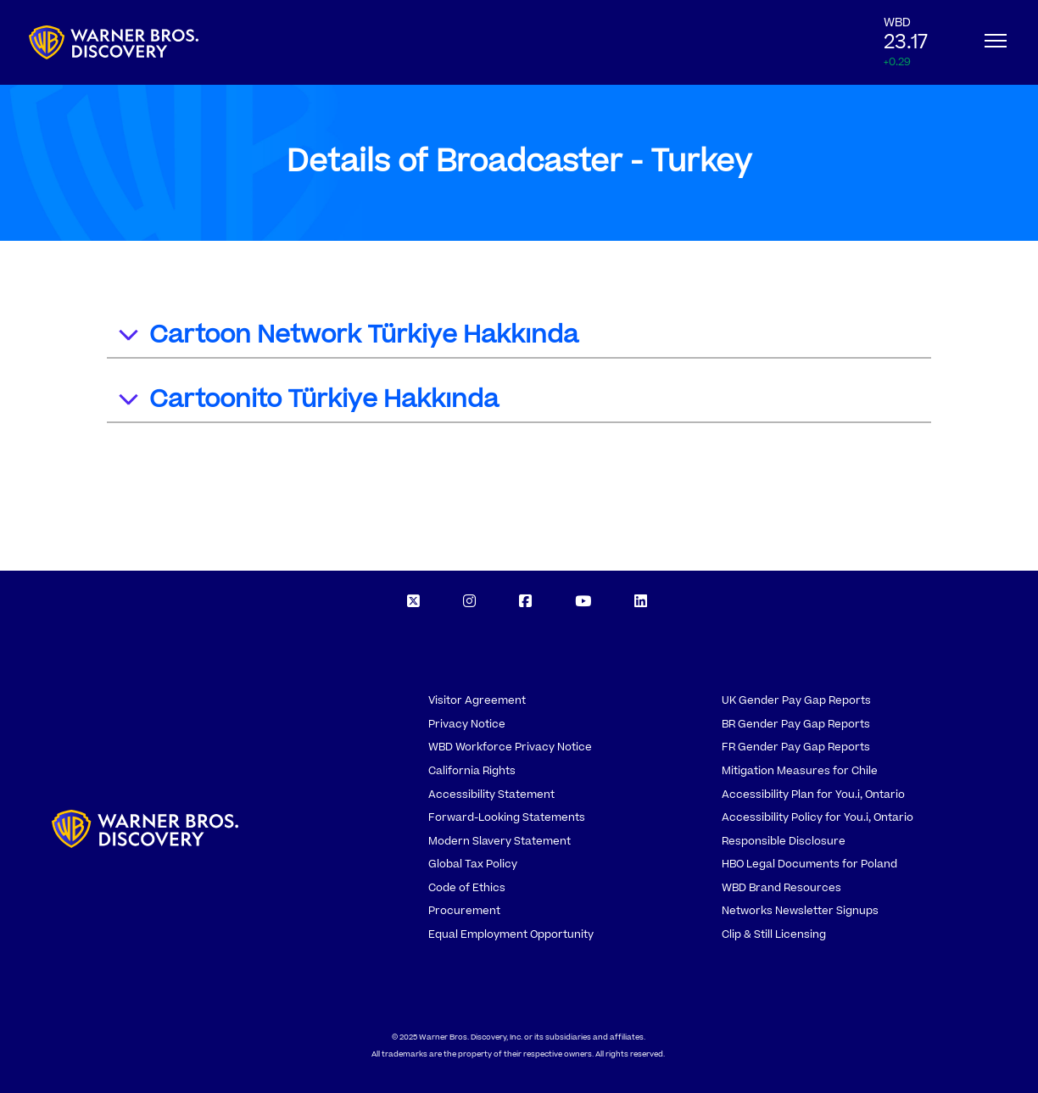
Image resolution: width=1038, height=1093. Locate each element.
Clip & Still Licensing (774, 934)
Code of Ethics (466, 887)
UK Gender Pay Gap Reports (796, 700)
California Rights (472, 770)
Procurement (464, 910)
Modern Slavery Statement (499, 841)
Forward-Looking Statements (506, 817)
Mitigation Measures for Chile (800, 770)
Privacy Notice (466, 724)
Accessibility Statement (491, 794)
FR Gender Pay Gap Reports (796, 747)
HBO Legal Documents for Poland (809, 864)
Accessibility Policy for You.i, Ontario (817, 817)
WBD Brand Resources (781, 887)
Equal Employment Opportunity (511, 934)
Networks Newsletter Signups (800, 910)
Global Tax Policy (472, 864)
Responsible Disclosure (783, 841)
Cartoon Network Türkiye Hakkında (347, 337)
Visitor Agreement (477, 700)
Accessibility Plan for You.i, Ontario (813, 794)
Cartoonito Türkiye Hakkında (307, 401)
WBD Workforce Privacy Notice (510, 747)
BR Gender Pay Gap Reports (796, 724)
